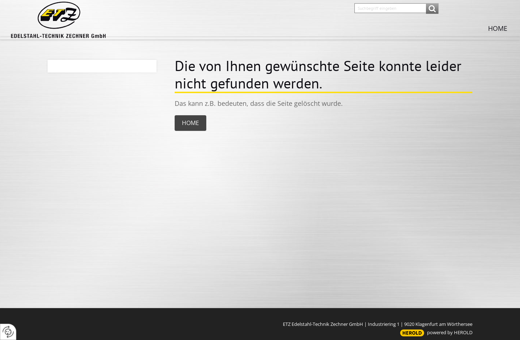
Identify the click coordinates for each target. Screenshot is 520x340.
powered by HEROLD (449, 332)
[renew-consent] (8, 332)
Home (497, 28)
